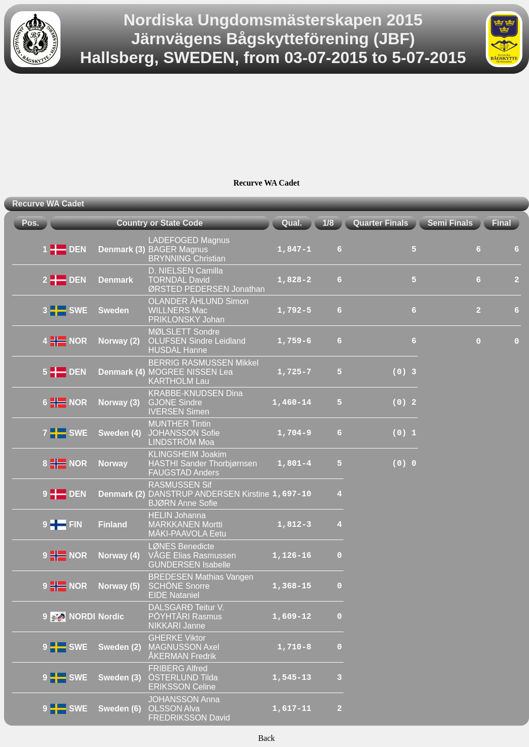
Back (266, 738)
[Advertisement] (266, 127)
